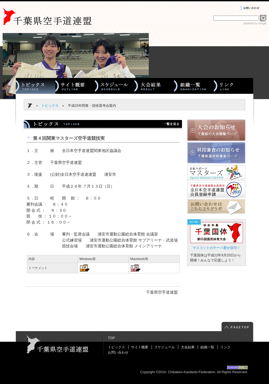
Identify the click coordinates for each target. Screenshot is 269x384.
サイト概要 (139, 347)
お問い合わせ (118, 352)
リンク (225, 347)
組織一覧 (207, 347)
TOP (111, 338)
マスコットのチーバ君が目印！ (217, 248)
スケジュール (164, 347)
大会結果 (188, 347)
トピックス (50, 106)
